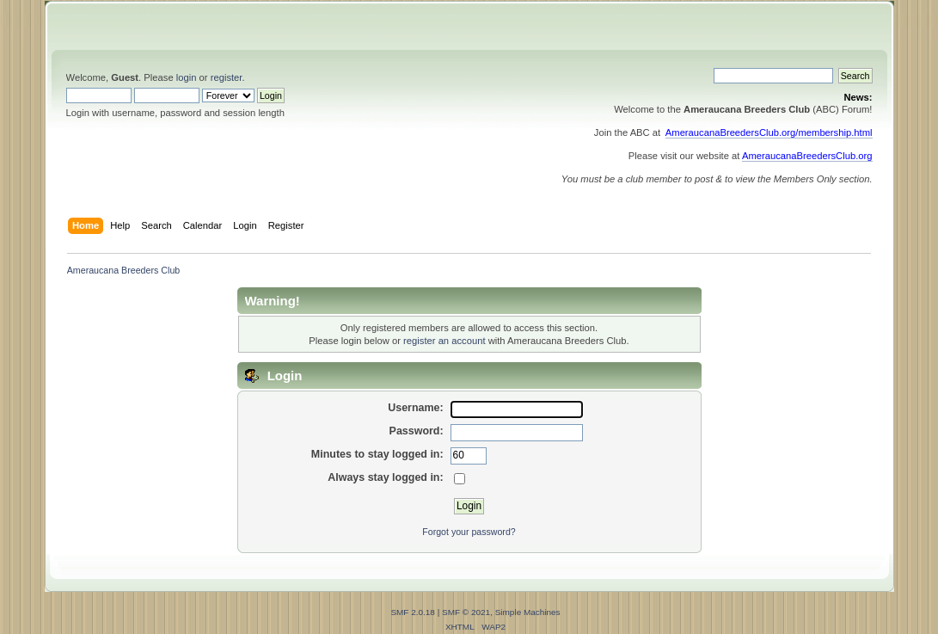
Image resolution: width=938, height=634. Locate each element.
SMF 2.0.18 (412, 612)
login (186, 77)
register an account (444, 340)
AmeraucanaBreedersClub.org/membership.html (769, 132)
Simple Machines (528, 612)
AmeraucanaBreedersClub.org (807, 156)
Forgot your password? (468, 531)
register (226, 77)
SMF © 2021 (466, 612)
